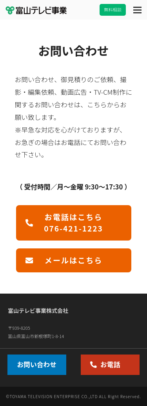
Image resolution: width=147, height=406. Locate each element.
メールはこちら (64, 260)
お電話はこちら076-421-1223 (64, 222)
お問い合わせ (36, 364)
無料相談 (113, 9)
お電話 (105, 364)
